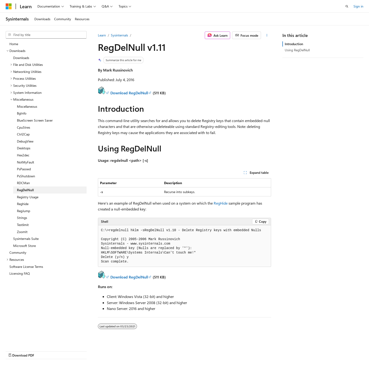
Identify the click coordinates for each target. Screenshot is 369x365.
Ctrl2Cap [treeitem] (23, 134)
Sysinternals (119, 35)
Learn (102, 35)
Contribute (254, 350)
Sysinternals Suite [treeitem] (26, 238)
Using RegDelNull (297, 50)
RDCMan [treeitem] (23, 183)
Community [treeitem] (17, 252)
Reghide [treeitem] (22, 204)
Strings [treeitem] (22, 217)
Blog (235, 350)
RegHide (221, 203)
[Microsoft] (9, 6)
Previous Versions (213, 350)
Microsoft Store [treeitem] (24, 245)
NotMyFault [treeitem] (25, 162)
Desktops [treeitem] (23, 148)
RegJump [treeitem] (23, 211)
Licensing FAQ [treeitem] (19, 273)
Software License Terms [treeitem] (26, 266)
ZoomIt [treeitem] (22, 232)
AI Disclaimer (185, 350)
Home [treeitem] (13, 44)
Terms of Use (297, 350)
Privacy (273, 350)
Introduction (294, 44)
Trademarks (320, 350)
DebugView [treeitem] (25, 141)
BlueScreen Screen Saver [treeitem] (35, 120)
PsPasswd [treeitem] (24, 169)
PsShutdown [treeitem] (26, 176)
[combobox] (46, 35)
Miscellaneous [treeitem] (27, 106)
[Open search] (347, 6)
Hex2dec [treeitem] (23, 155)
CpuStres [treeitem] (23, 127)
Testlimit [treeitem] (23, 224)
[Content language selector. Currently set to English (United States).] (27, 350)
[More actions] (267, 35)
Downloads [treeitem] (21, 58)
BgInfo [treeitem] (21, 113)
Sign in (358, 6)
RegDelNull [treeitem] (25, 190)
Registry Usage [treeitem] (27, 197)
